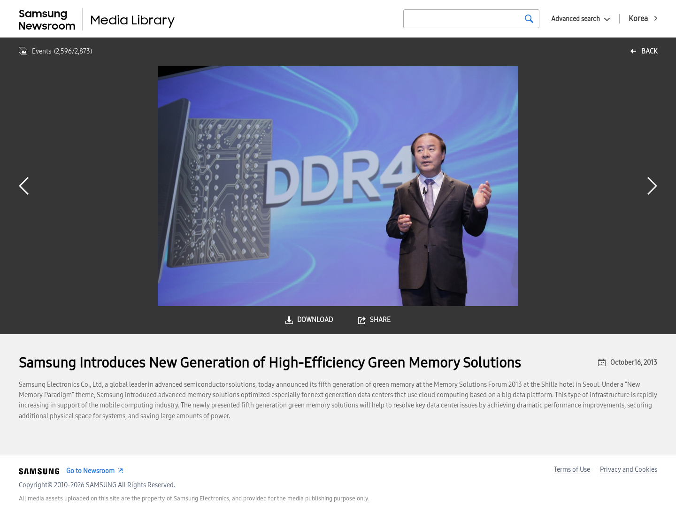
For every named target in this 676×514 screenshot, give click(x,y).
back (649, 51)
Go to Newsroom (90, 471)
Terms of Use (572, 470)
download (315, 320)
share (380, 320)
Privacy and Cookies (628, 470)
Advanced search (575, 19)
